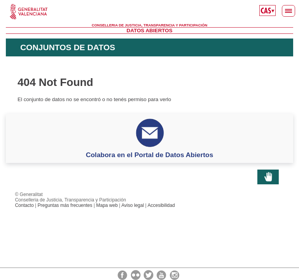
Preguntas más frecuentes (64, 205)
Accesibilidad (161, 205)
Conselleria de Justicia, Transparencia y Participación (150, 25)
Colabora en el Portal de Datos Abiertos (149, 155)
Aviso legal (132, 205)
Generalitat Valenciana (149, 11)
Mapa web (107, 205)
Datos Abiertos (149, 30)
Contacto (24, 205)
